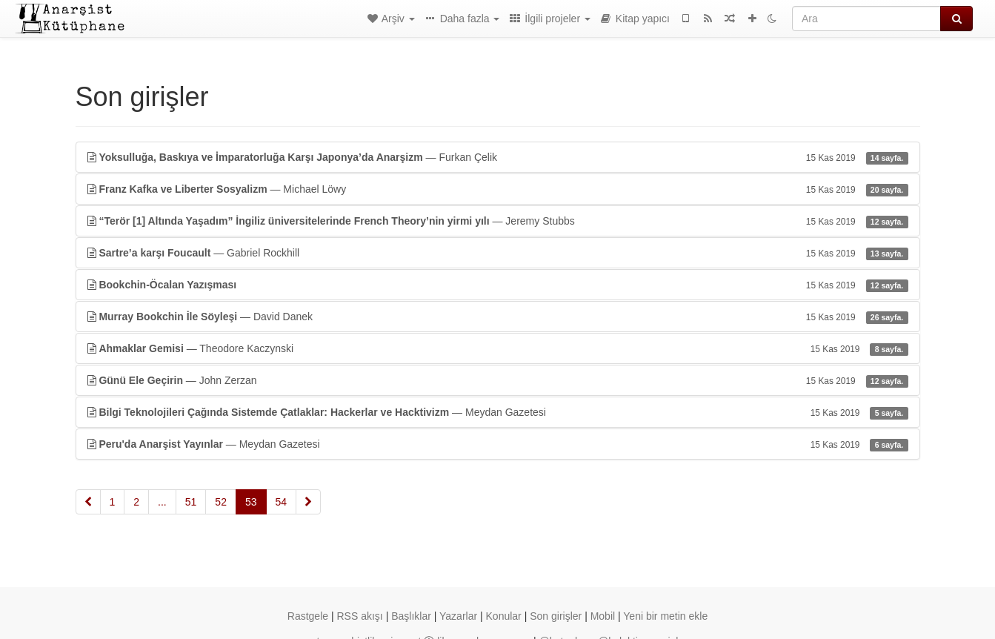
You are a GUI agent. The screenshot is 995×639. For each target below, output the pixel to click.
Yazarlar (458, 616)
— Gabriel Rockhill (497, 252)
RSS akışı (359, 616)
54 (281, 502)
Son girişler (556, 616)
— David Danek (497, 316)
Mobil (602, 616)
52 (221, 502)
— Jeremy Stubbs (497, 220)
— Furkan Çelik (497, 157)
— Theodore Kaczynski (497, 348)
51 (191, 502)
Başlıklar (411, 616)
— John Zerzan (497, 380)
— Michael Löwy (497, 189)
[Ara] (866, 18)
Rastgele (307, 616)
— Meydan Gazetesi (497, 412)
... (162, 502)
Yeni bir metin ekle (665, 616)
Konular (504, 616)
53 (251, 502)
